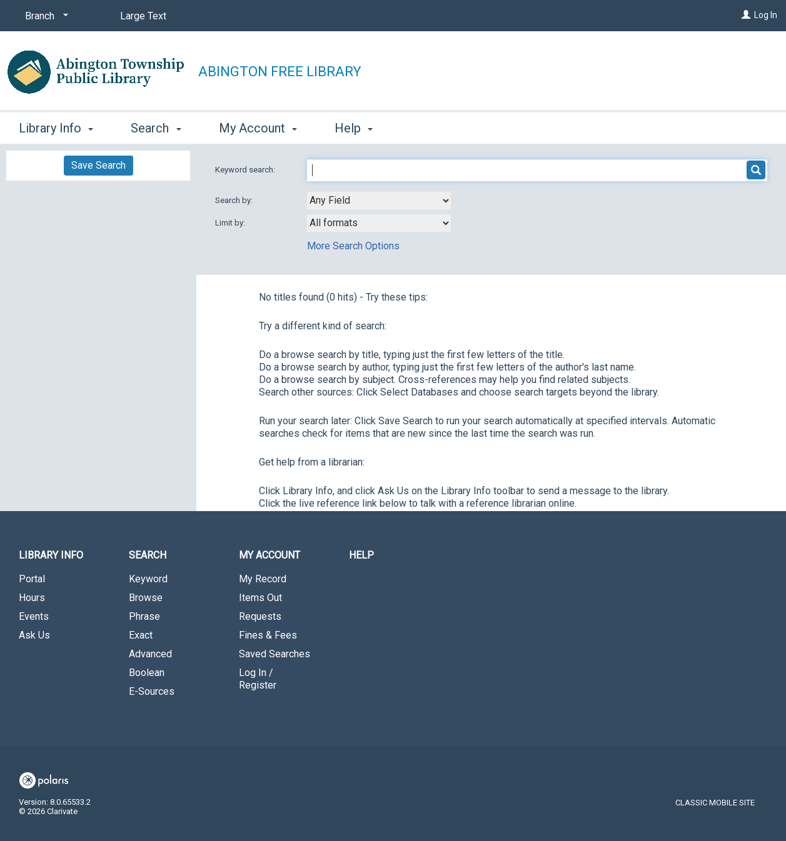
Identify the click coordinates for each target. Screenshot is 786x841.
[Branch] (44, 16)
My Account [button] (258, 128)
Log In (765, 15)
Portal (32, 579)
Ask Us (34, 635)
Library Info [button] (56, 128)
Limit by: (231, 222)
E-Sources (151, 691)
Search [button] (156, 128)
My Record (262, 579)
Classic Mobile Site (715, 802)
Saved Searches (274, 654)
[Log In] (746, 15)
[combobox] (379, 200)
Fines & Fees (268, 635)
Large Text (143, 16)
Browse (146, 598)
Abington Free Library (279, 71)
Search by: (234, 200)
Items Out (260, 598)
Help (361, 555)
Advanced (150, 654)
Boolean (146, 673)
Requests (260, 616)
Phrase (144, 616)
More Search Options (353, 246)
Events (34, 616)
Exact (141, 635)
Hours (32, 598)
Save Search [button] (98, 165)
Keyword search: (246, 169)
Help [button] (354, 128)
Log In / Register (257, 679)
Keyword (148, 579)
